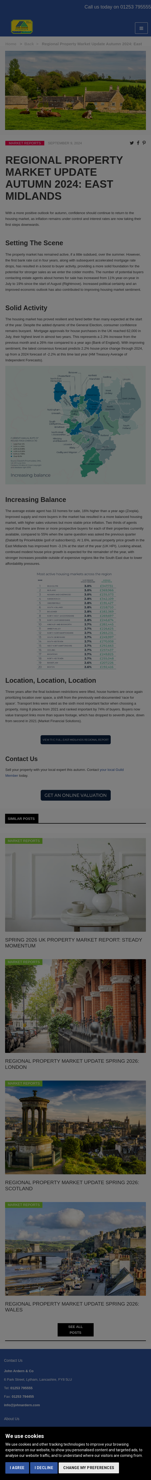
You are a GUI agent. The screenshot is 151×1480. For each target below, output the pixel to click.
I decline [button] (44, 1468)
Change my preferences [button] (88, 1468)
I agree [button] (17, 1468)
